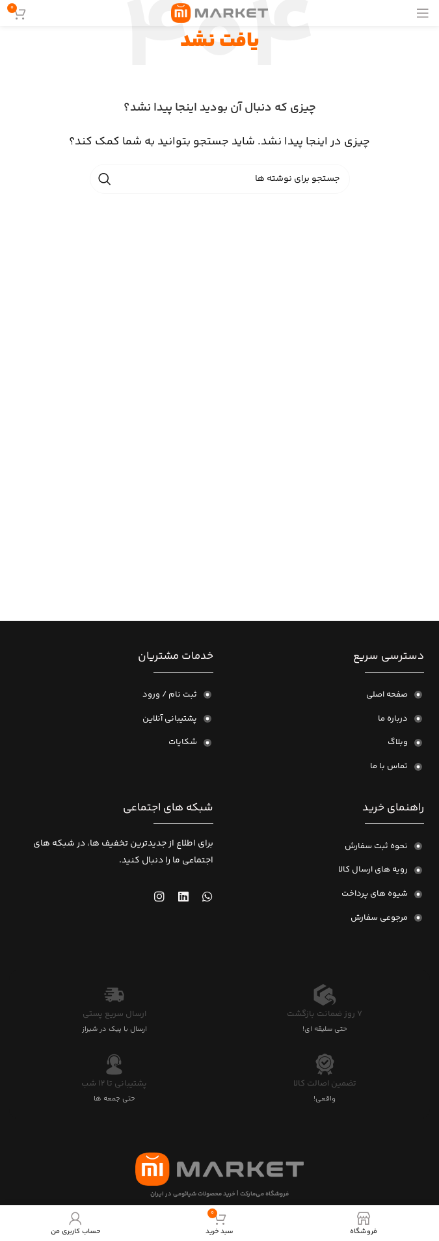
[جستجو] (220, 179)
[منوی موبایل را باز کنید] (423, 13)
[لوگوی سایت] (219, 13)
